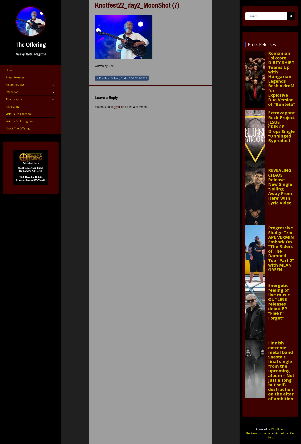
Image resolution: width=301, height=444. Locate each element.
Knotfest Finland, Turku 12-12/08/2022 (123, 78)
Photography (14, 99)
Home (9, 70)
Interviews (12, 92)
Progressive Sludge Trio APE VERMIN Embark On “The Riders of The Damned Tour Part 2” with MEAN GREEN (281, 248)
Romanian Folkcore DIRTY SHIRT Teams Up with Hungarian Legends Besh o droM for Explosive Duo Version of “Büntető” (281, 78)
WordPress (278, 429)
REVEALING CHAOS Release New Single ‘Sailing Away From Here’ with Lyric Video (280, 186)
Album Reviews (15, 84)
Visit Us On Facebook (19, 114)
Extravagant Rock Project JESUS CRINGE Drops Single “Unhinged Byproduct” (281, 126)
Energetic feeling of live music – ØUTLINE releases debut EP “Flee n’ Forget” (280, 301)
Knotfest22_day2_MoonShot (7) (137, 5)
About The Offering (18, 128)
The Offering (31, 44)
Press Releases (15, 77)
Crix (111, 66)
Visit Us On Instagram (19, 121)
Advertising (12, 106)
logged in (117, 107)
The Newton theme (258, 433)
